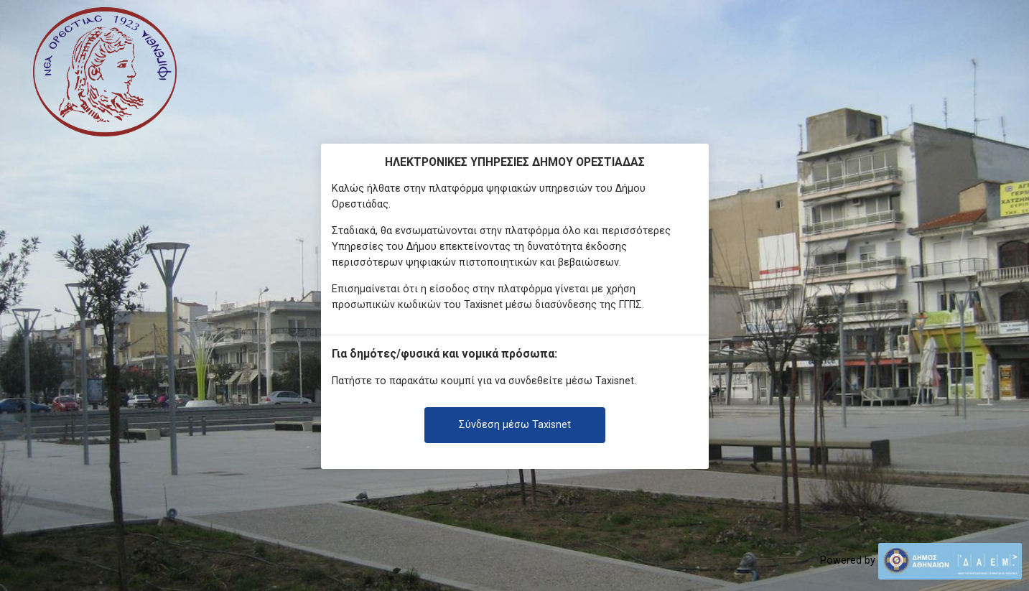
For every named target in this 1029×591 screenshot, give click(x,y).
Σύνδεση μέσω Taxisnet (515, 425)
